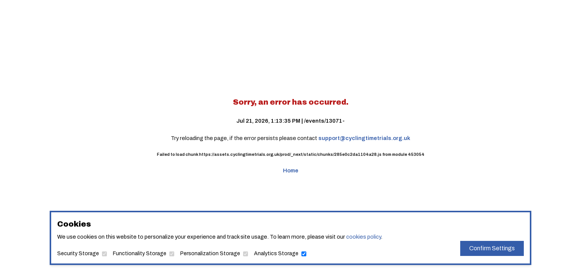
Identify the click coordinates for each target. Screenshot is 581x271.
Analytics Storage (276, 253)
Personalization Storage (210, 253)
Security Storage (78, 253)
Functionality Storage (139, 253)
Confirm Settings (492, 248)
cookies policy (363, 237)
